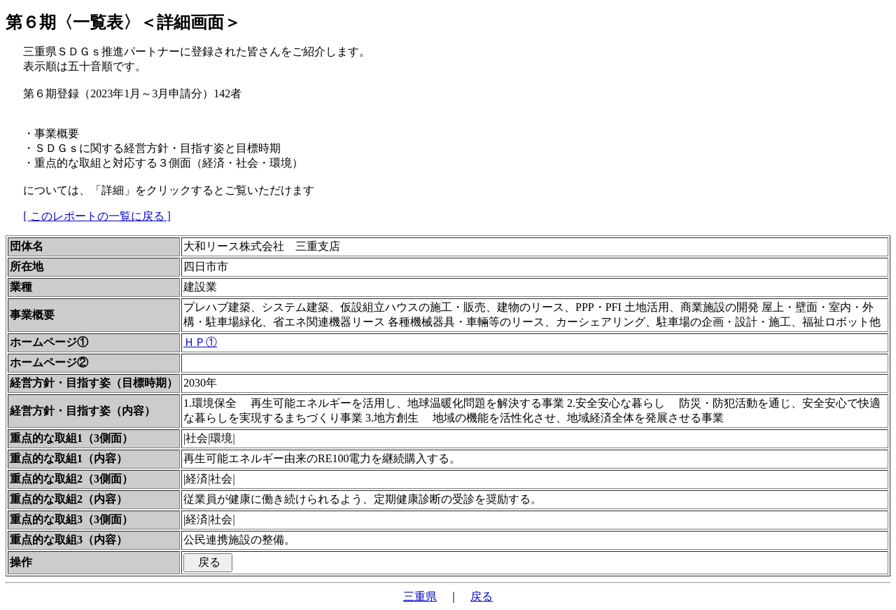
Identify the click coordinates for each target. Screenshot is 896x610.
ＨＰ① (200, 342)
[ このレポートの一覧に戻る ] (97, 216)
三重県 (420, 596)
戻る (481, 596)
